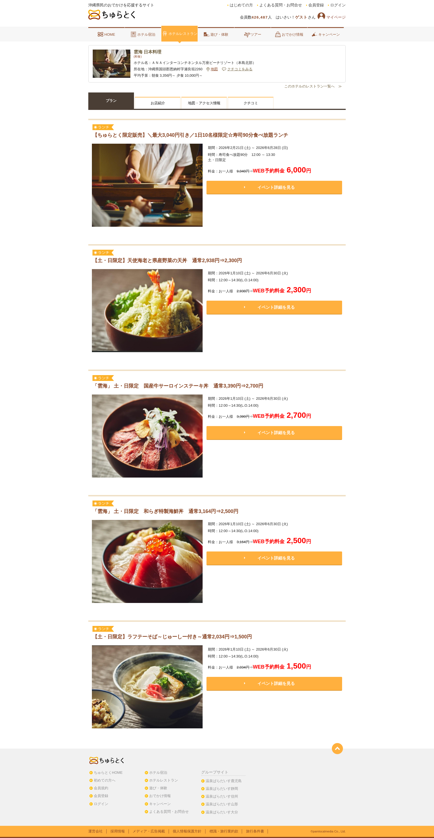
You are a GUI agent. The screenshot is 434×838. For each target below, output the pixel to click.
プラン (111, 101)
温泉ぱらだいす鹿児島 (224, 781)
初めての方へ (104, 780)
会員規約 (101, 788)
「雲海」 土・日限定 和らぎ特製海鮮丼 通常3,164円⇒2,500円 (168, 511)
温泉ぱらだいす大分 (222, 812)
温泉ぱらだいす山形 (222, 804)
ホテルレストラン (179, 33)
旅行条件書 (255, 831)
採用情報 (117, 831)
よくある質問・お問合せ (280, 5)
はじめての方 (241, 5)
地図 (214, 69)
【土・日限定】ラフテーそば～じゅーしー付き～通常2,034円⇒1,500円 (172, 637)
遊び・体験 (216, 34)
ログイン (338, 5)
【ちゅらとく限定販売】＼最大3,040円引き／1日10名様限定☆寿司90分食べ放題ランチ (190, 135)
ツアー (252, 34)
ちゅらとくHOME (108, 772)
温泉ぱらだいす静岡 (222, 789)
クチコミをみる (239, 69)
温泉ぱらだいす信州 (222, 796)
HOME (106, 34)
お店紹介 (158, 103)
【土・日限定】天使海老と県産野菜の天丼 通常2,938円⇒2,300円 (170, 260)
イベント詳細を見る (276, 187)
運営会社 (95, 831)
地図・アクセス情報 (204, 103)
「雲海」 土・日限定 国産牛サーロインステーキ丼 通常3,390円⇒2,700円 (181, 386)
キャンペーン (326, 34)
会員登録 (316, 5)
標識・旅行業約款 (224, 831)
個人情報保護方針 (187, 831)
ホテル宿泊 (143, 34)
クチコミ (251, 103)
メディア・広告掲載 (149, 831)
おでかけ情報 (289, 34)
